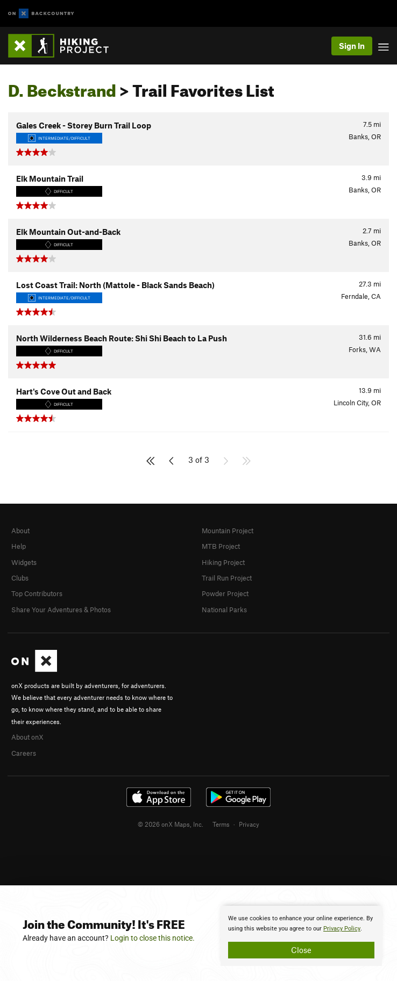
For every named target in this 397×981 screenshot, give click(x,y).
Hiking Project (223, 562)
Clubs (20, 578)
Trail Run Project (227, 578)
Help (18, 546)
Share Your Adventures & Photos (61, 609)
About (20, 530)
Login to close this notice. (152, 938)
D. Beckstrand (62, 88)
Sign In (352, 46)
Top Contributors (36, 593)
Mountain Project (227, 530)
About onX (27, 737)
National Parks (224, 609)
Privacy (249, 824)
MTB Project (221, 546)
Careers (23, 753)
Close (301, 950)
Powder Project (225, 593)
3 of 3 (198, 459)
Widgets (24, 562)
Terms (221, 824)
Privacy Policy (341, 928)
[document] (301, 935)
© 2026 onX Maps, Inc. (170, 824)
